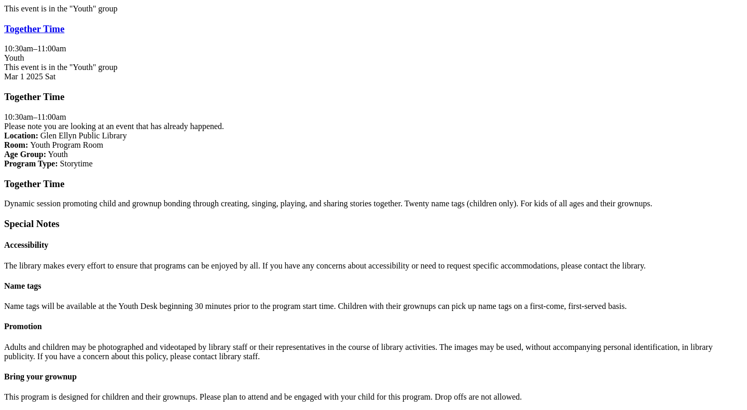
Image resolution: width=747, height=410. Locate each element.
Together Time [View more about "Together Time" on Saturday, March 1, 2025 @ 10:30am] (34, 28)
